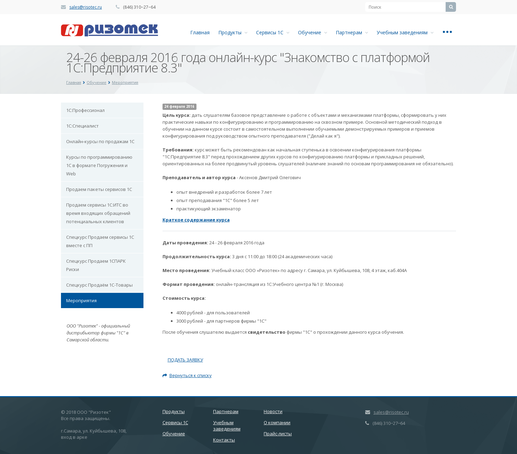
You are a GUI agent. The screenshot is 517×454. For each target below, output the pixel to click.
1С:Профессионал (85, 110)
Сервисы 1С (272, 32)
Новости (273, 411)
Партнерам (352, 32)
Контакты (224, 440)
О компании (277, 422)
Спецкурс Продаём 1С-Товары (99, 285)
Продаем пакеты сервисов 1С (99, 189)
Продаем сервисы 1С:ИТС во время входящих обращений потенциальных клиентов (98, 213)
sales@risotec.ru (85, 7)
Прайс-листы (278, 433)
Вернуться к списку (187, 375)
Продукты (232, 32)
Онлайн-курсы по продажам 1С (100, 141)
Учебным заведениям (405, 32)
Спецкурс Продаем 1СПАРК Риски (96, 265)
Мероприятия (81, 300)
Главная (200, 32)
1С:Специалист (82, 126)
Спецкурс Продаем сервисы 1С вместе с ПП (100, 241)
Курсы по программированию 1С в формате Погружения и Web (99, 165)
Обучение (312, 32)
